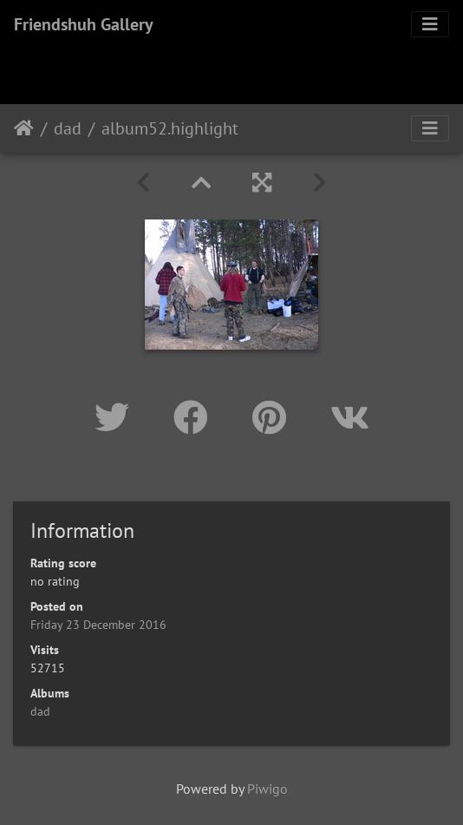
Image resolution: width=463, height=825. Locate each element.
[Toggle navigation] (430, 24)
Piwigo (267, 788)
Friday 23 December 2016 (98, 624)
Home (24, 128)
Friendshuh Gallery (83, 24)
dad (68, 128)
